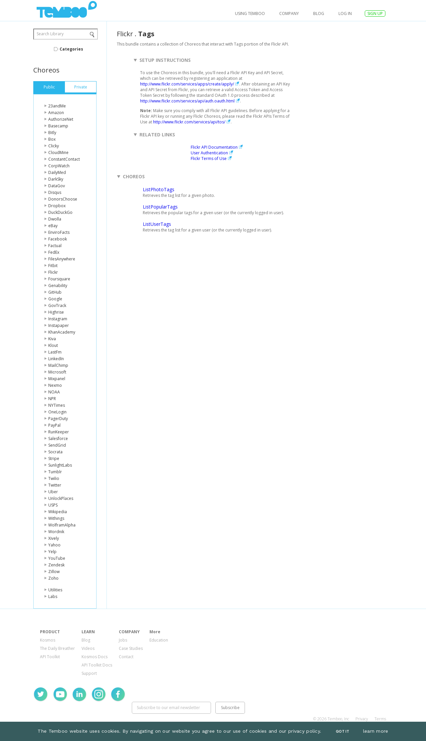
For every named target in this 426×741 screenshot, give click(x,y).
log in (345, 13)
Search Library (50, 34)
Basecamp (58, 126)
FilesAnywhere (61, 259)
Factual (55, 245)
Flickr (53, 272)
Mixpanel (56, 378)
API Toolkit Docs (97, 665)
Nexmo (55, 385)
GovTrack (57, 305)
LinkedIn (56, 359)
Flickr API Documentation (214, 147)
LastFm (55, 352)
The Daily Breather (57, 648)
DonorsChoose (62, 199)
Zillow (54, 571)
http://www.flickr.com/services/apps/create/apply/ (187, 84)
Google (55, 299)
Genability (57, 285)
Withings (56, 518)
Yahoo (54, 545)
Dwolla (54, 219)
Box (52, 139)
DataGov (56, 186)
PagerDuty (58, 418)
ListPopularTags (160, 207)
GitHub (55, 292)
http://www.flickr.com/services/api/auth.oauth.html (187, 101)
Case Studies (131, 648)
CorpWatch (59, 166)
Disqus (54, 192)
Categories (71, 49)
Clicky (53, 146)
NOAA (54, 392)
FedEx (53, 252)
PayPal (54, 425)
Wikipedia (57, 512)
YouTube (56, 558)
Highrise (56, 312)
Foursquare (59, 279)
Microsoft (57, 372)
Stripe (53, 458)
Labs (52, 596)
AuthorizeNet (60, 119)
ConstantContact (64, 159)
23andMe (57, 106)
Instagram (57, 319)
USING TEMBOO (250, 13)
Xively (53, 538)
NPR (52, 398)
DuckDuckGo (60, 212)
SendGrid (57, 445)
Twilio (53, 478)
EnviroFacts (59, 232)
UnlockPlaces (60, 498)
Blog (318, 13)
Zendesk (56, 565)
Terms (380, 719)
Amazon (56, 112)
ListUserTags (157, 224)
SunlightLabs (60, 465)
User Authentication (209, 153)
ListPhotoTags (158, 189)
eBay (53, 225)
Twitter (54, 485)
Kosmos (47, 640)
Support (89, 673)
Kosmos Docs (94, 657)
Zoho (53, 578)
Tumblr (55, 472)
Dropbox (57, 206)
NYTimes (56, 405)
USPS (53, 505)
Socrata (55, 452)
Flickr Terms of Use (209, 158)
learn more (375, 731)
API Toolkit (50, 657)
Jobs (123, 640)
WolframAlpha (62, 525)
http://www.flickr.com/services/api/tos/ (189, 122)
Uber (53, 492)
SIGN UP (375, 13)
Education (158, 640)
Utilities (55, 590)
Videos (88, 648)
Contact (126, 657)
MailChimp (58, 365)
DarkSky (55, 179)
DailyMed (57, 172)
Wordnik (56, 531)
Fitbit (53, 265)
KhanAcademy (61, 332)
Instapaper (58, 325)
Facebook (57, 239)
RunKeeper (58, 432)
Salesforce (58, 438)
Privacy (361, 719)
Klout (53, 345)
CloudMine (58, 152)
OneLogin (57, 412)
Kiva (52, 339)
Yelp (52, 551)
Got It (342, 731)
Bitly (52, 132)
